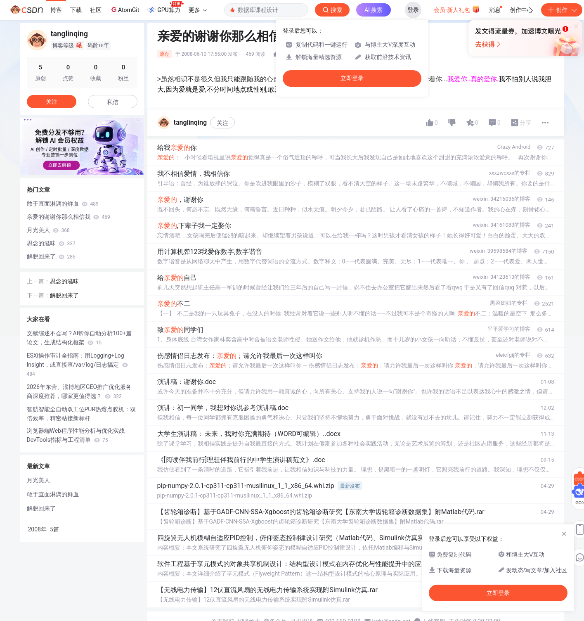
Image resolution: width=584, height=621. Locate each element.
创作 (561, 10)
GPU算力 (165, 7)
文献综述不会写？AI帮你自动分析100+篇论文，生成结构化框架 (79, 338)
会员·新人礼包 (457, 9)
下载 (76, 10)
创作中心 (521, 10)
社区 (96, 10)
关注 (222, 123)
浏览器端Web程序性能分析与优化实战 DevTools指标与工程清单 (76, 435)
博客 (56, 10)
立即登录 (352, 78)
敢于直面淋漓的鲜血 (63, 203)
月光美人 (48, 230)
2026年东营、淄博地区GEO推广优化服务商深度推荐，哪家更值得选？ (79, 391)
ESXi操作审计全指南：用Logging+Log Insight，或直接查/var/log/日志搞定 (77, 364)
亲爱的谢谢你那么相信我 (68, 216)
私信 (112, 102)
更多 (198, 10)
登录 (413, 10)
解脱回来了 (51, 256)
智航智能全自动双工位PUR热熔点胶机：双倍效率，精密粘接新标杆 (81, 414)
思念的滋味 (51, 243)
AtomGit (124, 9)
